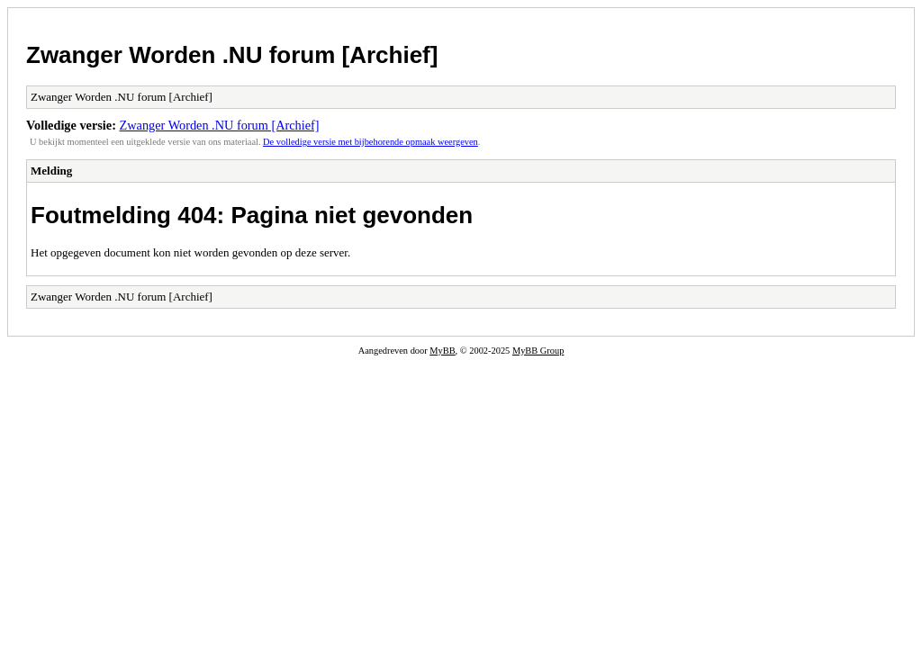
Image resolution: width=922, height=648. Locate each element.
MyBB (442, 351)
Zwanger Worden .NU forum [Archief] (232, 54)
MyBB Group (538, 351)
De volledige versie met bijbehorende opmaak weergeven (370, 142)
